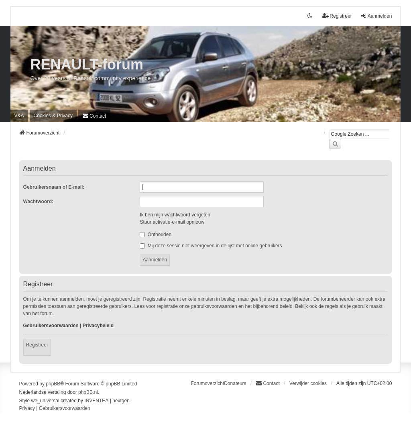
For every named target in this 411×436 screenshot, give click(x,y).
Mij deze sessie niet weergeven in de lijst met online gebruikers (211, 246)
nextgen (121, 400)
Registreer (37, 345)
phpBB (53, 384)
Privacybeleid (98, 325)
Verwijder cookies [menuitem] (308, 383)
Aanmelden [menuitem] (376, 16)
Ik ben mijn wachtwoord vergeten (175, 215)
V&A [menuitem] (19, 115)
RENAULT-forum (87, 64)
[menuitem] (53, 116)
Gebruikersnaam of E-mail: (54, 187)
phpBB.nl (88, 392)
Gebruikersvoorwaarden (51, 325)
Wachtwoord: (38, 201)
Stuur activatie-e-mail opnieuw (172, 222)
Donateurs (235, 383)
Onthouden (155, 234)
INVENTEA (96, 400)
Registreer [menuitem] (337, 16)
